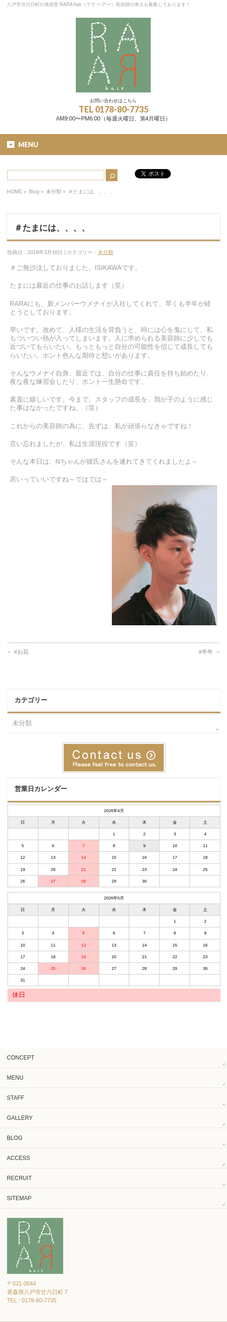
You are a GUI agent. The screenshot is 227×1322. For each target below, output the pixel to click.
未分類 (53, 191)
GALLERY (20, 1118)
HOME (14, 191)
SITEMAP (19, 1198)
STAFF (15, 1098)
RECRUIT (19, 1178)
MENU (15, 1078)
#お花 (18, 652)
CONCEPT (21, 1057)
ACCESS (18, 1158)
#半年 (209, 652)
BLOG (14, 1138)
